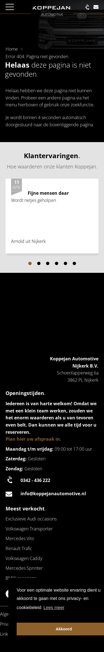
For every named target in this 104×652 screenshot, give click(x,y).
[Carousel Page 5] (65, 263)
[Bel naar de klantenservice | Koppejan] (88, 7)
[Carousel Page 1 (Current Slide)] (30, 263)
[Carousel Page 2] (38, 263)
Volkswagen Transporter (29, 529)
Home (12, 49)
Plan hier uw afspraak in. (33, 439)
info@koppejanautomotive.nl (46, 494)
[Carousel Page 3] (47, 263)
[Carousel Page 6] (74, 263)
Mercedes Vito (20, 538)
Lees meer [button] (54, 607)
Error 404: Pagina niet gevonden (37, 56)
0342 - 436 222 (28, 480)
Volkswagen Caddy (24, 558)
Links (5, 634)
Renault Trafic (19, 548)
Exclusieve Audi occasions (31, 519)
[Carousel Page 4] (56, 263)
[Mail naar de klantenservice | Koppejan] (95, 7)
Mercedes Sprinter (24, 568)
